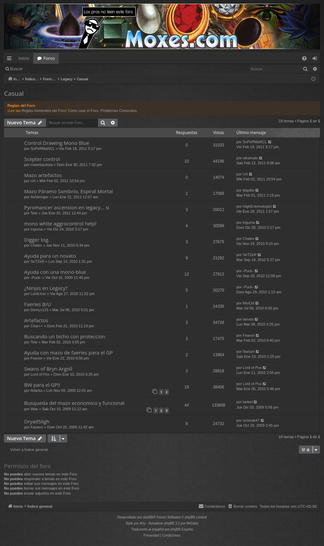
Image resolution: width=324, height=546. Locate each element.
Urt (33, 181)
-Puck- (36, 278)
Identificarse (44, 69)
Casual (14, 93)
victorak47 (251, 420)
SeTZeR (37, 261)
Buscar (16, 69)
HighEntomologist (257, 206)
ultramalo (250, 158)
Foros (49, 58)
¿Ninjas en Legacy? (45, 288)
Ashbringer (39, 197)
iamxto (248, 319)
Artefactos (36, 320)
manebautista (42, 165)
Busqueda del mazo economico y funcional (74, 403)
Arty (143, 523)
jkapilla (248, 190)
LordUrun (38, 294)
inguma (37, 229)
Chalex (36, 245)
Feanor (248, 335)
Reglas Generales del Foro (43, 111)
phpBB (148, 517)
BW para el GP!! (42, 384)
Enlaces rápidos (10, 59)
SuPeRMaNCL (43, 148)
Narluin (248, 351)
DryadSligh (36, 421)
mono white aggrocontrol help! (60, 223)
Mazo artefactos (43, 175)
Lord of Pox (40, 374)
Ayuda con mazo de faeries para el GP (68, 352)
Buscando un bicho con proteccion (64, 336)
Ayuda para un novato (50, 255)
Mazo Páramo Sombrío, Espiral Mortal (68, 191)
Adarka (36, 390)
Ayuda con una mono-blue (55, 271)
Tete (34, 213)
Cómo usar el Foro (83, 111)
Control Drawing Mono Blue (56, 142)
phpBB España (182, 529)
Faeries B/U (37, 304)
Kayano (37, 427)
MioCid (248, 303)
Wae (34, 409)
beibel (247, 402)
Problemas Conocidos (118, 111)
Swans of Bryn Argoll (48, 368)
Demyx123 (39, 310)
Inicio (23, 58)
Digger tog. (37, 239)
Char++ (37, 326)
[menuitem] (304, 58)
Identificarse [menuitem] (316, 59)
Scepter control (42, 159)
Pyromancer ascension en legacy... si (66, 207)
